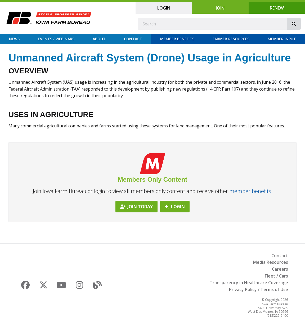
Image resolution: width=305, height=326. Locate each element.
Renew (277, 8)
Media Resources (270, 262)
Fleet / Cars (276, 276)
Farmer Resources (231, 38)
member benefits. (250, 191)
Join (220, 8)
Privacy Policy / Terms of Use (258, 289)
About (99, 38)
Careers (280, 269)
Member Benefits (177, 38)
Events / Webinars (56, 38)
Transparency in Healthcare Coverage (249, 282)
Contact (133, 38)
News (14, 38)
